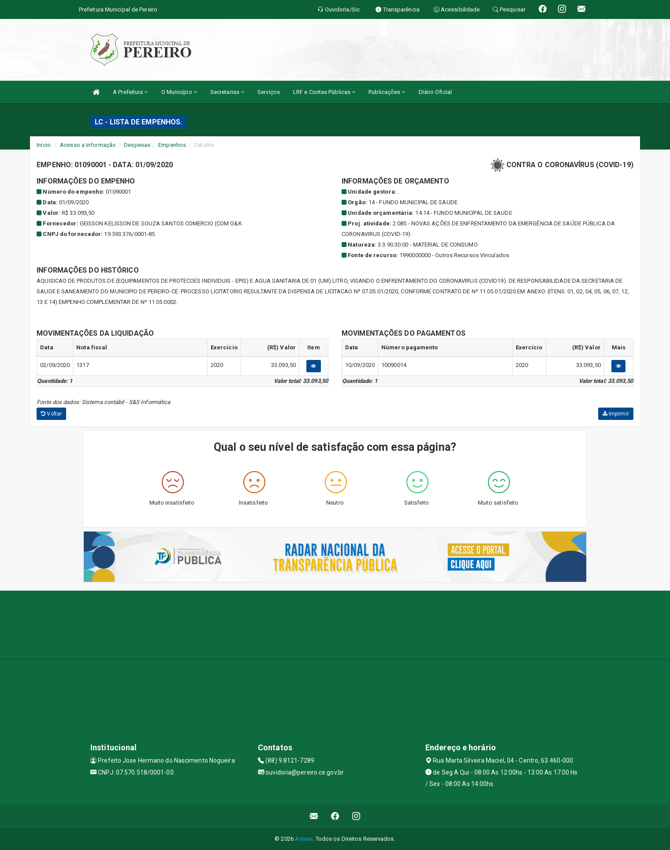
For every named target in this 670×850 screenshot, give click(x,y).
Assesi (304, 838)
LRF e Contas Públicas (324, 92)
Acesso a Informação (88, 145)
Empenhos (172, 145)
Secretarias (227, 92)
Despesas (137, 145)
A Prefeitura (130, 92)
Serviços (268, 92)
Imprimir (616, 414)
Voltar (51, 414)
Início (44, 145)
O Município (179, 92)
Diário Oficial (435, 92)
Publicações (386, 92)
